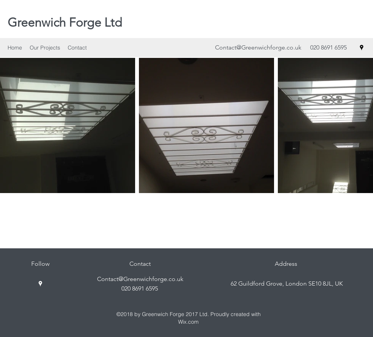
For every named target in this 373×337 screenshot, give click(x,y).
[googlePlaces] (361, 47)
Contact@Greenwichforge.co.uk (258, 47)
